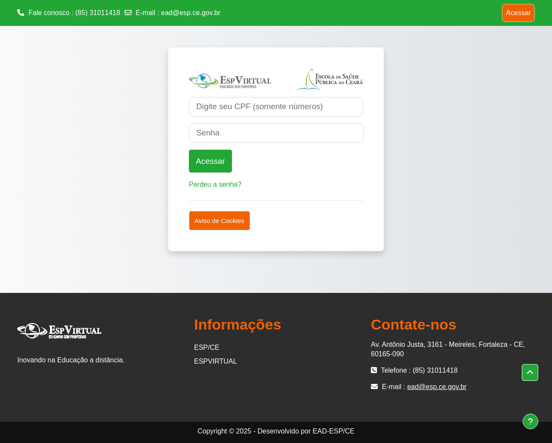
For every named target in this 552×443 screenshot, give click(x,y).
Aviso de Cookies (219, 220)
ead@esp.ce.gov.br (190, 12)
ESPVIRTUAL (215, 361)
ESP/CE (207, 347)
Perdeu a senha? (215, 184)
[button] (530, 372)
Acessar (518, 12)
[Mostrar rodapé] (530, 421)
